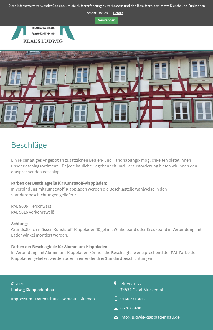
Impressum (21, 298)
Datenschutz (47, 298)
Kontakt (69, 298)
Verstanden (106, 20)
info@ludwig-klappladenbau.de (150, 317)
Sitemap (87, 298)
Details (118, 13)
